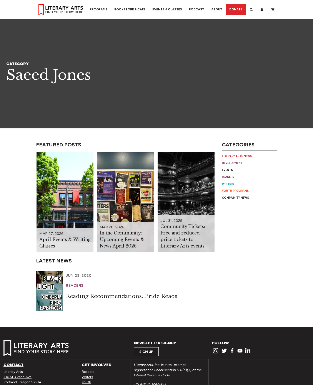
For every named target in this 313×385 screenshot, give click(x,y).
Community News (235, 197)
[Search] (251, 9)
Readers (228, 177)
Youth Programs (235, 190)
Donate (235, 9)
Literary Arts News (237, 156)
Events (227, 170)
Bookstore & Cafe (129, 9)
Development (232, 163)
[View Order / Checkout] (272, 9)
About (216, 9)
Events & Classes (167, 9)
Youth (86, 382)
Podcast (196, 9)
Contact (13, 364)
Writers (228, 183)
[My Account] (261, 9)
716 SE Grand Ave (17, 377)
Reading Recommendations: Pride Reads (121, 296)
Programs (98, 9)
